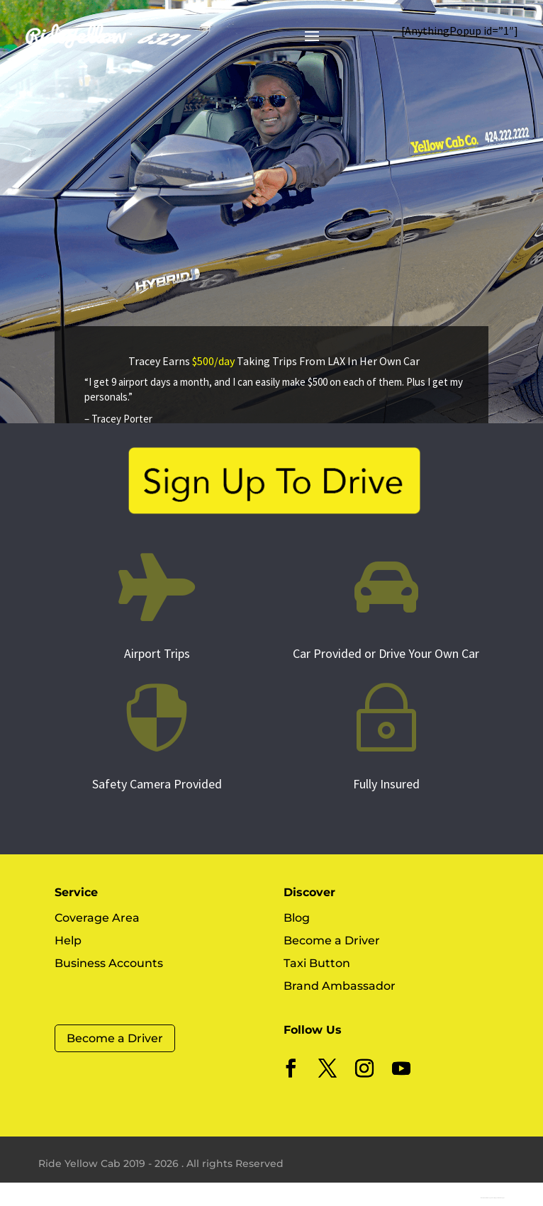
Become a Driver (115, 1038)
